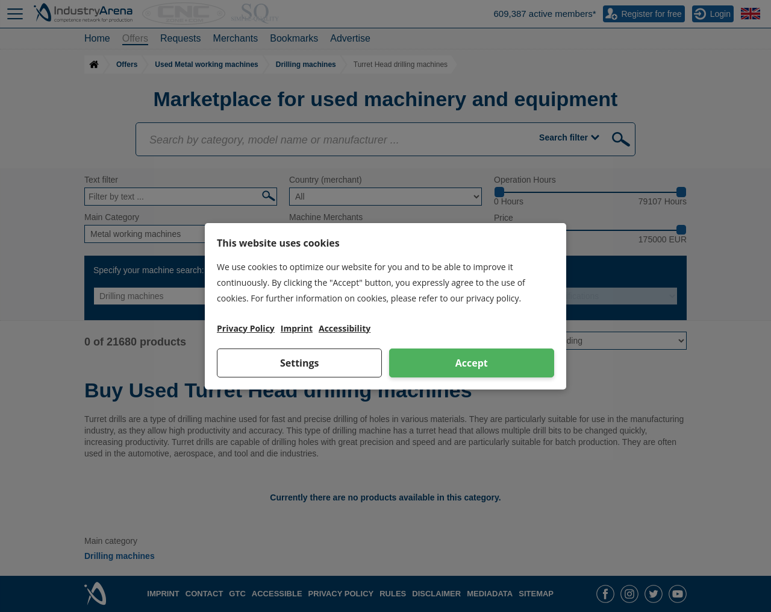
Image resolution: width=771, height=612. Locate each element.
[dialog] (385, 306)
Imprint (297, 328)
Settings (299, 363)
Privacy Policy (246, 328)
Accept (471, 363)
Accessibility (344, 328)
